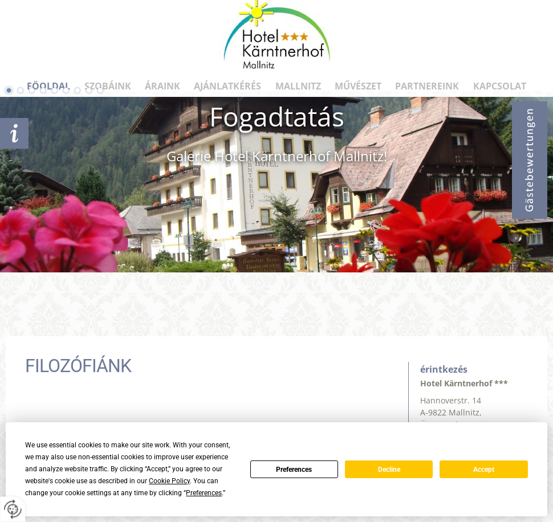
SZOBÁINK (107, 86)
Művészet (358, 86)
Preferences (294, 470)
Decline (389, 470)
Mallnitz (298, 86)
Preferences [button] (204, 493)
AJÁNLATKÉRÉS (14, 133)
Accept (483, 470)
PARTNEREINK (427, 86)
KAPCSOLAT (499, 86)
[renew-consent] (13, 509)
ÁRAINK (162, 86)
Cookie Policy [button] (169, 481)
